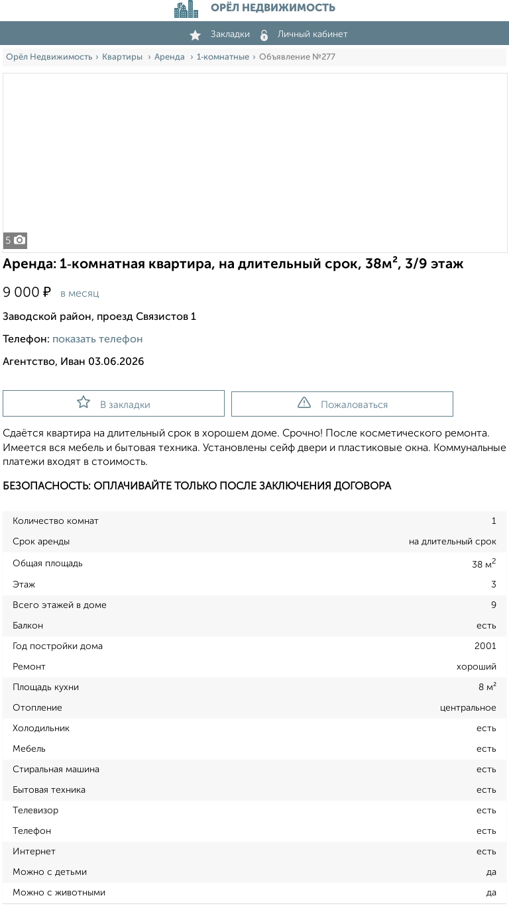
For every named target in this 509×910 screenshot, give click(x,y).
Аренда (170, 57)
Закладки (220, 34)
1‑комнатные (223, 57)
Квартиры (123, 57)
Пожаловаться (343, 403)
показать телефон (97, 339)
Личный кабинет (304, 34)
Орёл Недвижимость (49, 57)
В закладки (113, 402)
